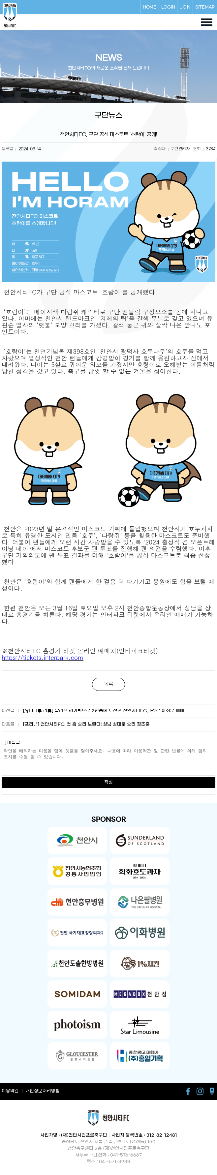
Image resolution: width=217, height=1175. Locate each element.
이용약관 (10, 1091)
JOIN (185, 7)
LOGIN (168, 7)
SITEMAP (205, 7)
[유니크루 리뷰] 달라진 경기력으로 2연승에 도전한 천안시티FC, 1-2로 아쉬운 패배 (103, 711)
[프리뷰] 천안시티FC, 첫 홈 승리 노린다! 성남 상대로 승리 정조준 (86, 724)
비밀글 (11, 743)
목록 (108, 684)
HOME (149, 7)
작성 (108, 782)
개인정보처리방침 (42, 1091)
